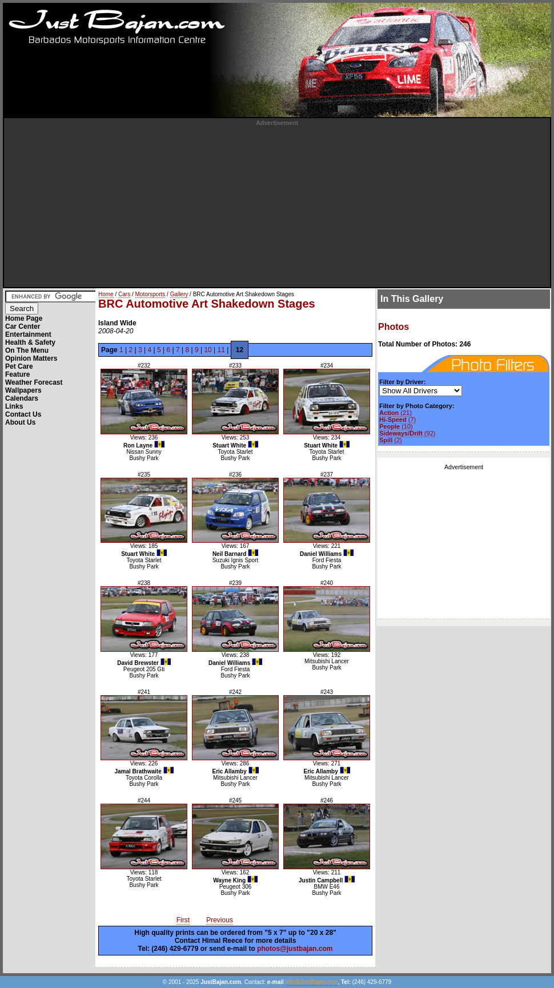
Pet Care (19, 366)
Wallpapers (23, 390)
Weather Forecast (33, 382)
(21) (395, 412)
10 (207, 350)
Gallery (179, 294)
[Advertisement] (277, 206)
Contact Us (23, 414)
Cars (124, 294)
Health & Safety (30, 342)
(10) (396, 426)
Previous (219, 920)
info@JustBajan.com (312, 982)
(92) (407, 433)
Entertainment (28, 334)
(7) (397, 419)
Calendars (21, 398)
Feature (17, 374)
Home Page (23, 318)
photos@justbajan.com (294, 949)
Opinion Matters (31, 358)
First (183, 920)
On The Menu (27, 350)
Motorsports (150, 294)
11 (221, 350)
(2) (390, 440)
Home (106, 294)
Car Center (22, 326)
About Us (20, 422)
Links (14, 406)
